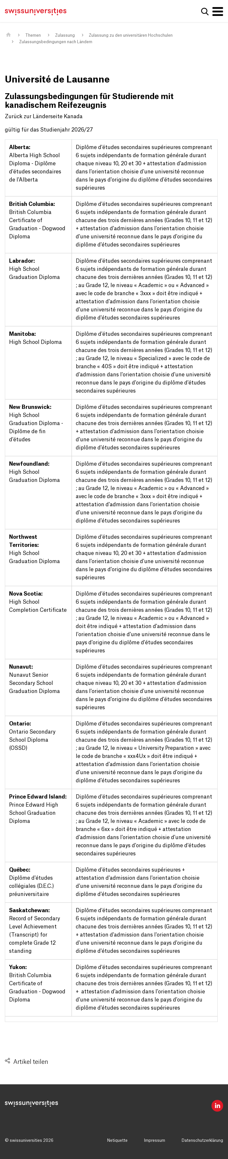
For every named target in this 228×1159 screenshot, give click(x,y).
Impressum (154, 1140)
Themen (33, 35)
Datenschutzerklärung (202, 1140)
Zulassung (65, 35)
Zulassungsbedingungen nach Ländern (55, 42)
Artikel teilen (30, 1062)
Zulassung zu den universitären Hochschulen (131, 35)
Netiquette (117, 1140)
